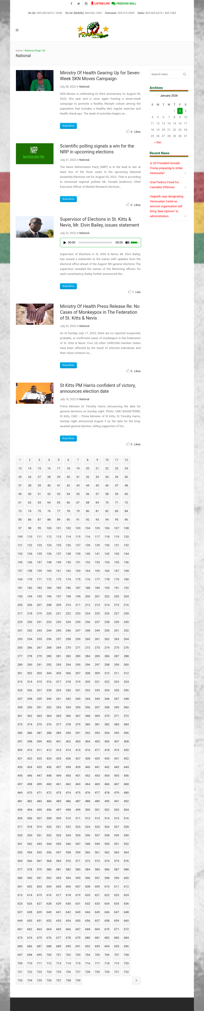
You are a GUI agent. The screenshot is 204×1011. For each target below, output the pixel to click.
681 (97, 937)
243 (39, 630)
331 (77, 690)
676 (49, 937)
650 (29, 920)
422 (29, 758)
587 (116, 869)
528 (126, 826)
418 (106, 750)
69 (97, 502)
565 (20, 861)
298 (106, 664)
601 (20, 886)
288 (126, 656)
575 (116, 861)
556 (49, 852)
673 (20, 937)
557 (58, 852)
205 (20, 605)
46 (107, 485)
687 (39, 946)
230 (29, 622)
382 (106, 724)
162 (68, 570)
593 (58, 878)
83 (116, 511)
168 (126, 570)
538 (106, 835)
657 (97, 920)
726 (68, 971)
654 (68, 920)
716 (87, 963)
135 (39, 553)
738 (68, 980)
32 (87, 477)
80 (87, 511)
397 (20, 741)
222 (68, 613)
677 (58, 937)
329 (58, 690)
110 (29, 536)
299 (116, 664)
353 (58, 707)
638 (29, 912)
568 (49, 861)
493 (20, 809)
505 (20, 818)
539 (116, 835)
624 (126, 895)
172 (49, 579)
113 (58, 536)
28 (49, 477)
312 (126, 673)
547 (77, 843)
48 (126, 485)
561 (97, 852)
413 (58, 750)
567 (39, 861)
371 (116, 715)
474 (68, 792)
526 (106, 826)
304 (49, 673)
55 (78, 494)
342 (68, 698)
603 (39, 886)
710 (29, 963)
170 (29, 579)
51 (39, 494)
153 (97, 562)
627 (39, 903)
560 (87, 852)
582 (68, 869)
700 (49, 954)
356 (87, 707)
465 (97, 784)
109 (20, 536)
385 (20, 733)
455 (116, 775)
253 (20, 639)
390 (68, 733)
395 (116, 733)
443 (116, 767)
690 (68, 946)
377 (58, 724)
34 (107, 477)
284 (87, 656)
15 (39, 468)
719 (116, 963)
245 (58, 630)
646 (106, 912)
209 (58, 605)
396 (126, 733)
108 (126, 528)
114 (68, 536)
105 (97, 528)
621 (97, 895)
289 (20, 664)
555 (39, 852)
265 (20, 647)
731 (116, 971)
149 (58, 562)
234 (68, 622)
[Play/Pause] (65, 242)
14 (29, 468)
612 (126, 886)
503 (116, 809)
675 (39, 937)
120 (126, 536)
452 (87, 775)
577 (20, 869)
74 (29, 511)
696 (126, 946)
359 (116, 707)
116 (87, 536)
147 (39, 562)
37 (20, 485)
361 (20, 715)
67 (78, 502)
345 (97, 698)
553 (20, 852)
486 (68, 801)
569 (58, 861)
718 (106, 963)
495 (39, 809)
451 (77, 775)
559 (77, 852)
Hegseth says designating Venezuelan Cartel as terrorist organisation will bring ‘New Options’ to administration (166, 206)
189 (97, 587)
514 (106, 818)
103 (77, 528)
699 (39, 954)
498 (68, 809)
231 (39, 622)
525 (97, 826)
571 (77, 861)
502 (106, 809)
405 (97, 741)
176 (87, 579)
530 (29, 835)
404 (87, 741)
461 (58, 784)
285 (97, 656)
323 (116, 681)
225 (97, 613)
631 (77, 903)
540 (126, 835)
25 (20, 477)
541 (20, 843)
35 (116, 477)
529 (20, 835)
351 (39, 707)
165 (97, 570)
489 (97, 801)
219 (39, 613)
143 (116, 553)
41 (58, 485)
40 (49, 485)
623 (116, 895)
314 (29, 681)
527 (116, 826)
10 (107, 459)
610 (106, 886)
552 (126, 843)
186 (68, 587)
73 (20, 511)
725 (58, 971)
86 (29, 519)
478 (106, 792)
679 (77, 937)
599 (116, 878)
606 (68, 886)
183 (39, 587)
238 (106, 622)
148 (49, 562)
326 (29, 690)
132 (126, 545)
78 (68, 511)
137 (58, 553)
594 (68, 878)
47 (116, 485)
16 (49, 468)
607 (77, 886)
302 (29, 673)
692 (87, 946)
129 (97, 545)
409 (20, 750)
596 (87, 878)
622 (106, 895)
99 (39, 528)
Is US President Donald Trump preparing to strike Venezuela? (166, 168)
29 (58, 477)
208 (49, 605)
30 (68, 477)
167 (116, 570)
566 (29, 861)
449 (58, 775)
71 (116, 502)
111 (39, 536)
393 (97, 733)
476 (87, 792)
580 (49, 869)
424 (49, 758)
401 (58, 741)
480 (126, 792)
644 (87, 912)
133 (20, 553)
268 (49, 647)
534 (68, 835)
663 (39, 929)
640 (49, 912)
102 (68, 528)
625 (20, 903)
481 (20, 801)
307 (77, 673)
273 (97, 647)
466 (106, 784)
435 (39, 767)
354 (68, 707)
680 (87, 937)
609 (97, 886)
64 (49, 502)
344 (87, 698)
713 (58, 963)
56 (87, 494)
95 (116, 519)
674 (29, 937)
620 (87, 895)
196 (49, 596)
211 (77, 605)
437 (58, 767)
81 (97, 511)
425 (58, 758)
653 (58, 920)
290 (29, 664)
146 (29, 562)
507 (39, 818)
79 (78, 511)
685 (20, 946)
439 (77, 767)
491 (116, 801)
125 (58, 545)
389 (58, 733)
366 (68, 715)
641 (58, 912)
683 (116, 937)
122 (29, 545)
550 (106, 843)
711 (39, 963)
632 (87, 903)
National (84, 86)
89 (58, 519)
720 (126, 963)
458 (29, 784)
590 (29, 878)
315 (39, 681)
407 (116, 741)
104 (87, 528)
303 (39, 673)
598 (106, 878)
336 (126, 690)
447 (39, 775)
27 (39, 477)
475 (77, 792)
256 (49, 639)
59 (116, 494)
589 (20, 878)
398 (29, 741)
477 (97, 792)
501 (97, 809)
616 (49, 895)
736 (49, 980)
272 (87, 647)
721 (20, 971)
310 (106, 673)
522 (68, 826)
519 (39, 826)
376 (49, 724)
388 (49, 733)
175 (77, 579)
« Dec (158, 142)
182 (29, 587)
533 (58, 835)
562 (106, 852)
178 (106, 579)
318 (68, 681)
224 (87, 613)
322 (106, 681)
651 (39, 920)
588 (126, 869)
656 (87, 920)
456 (126, 775)
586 (106, 869)
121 (20, 545)
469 (20, 792)
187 (77, 587)
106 (106, 528)
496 (49, 809)
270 (68, 647)
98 (29, 528)
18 (68, 468)
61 (20, 502)
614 (29, 895)
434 (29, 767)
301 (20, 673)
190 (106, 587)
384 (126, 724)
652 (49, 920)
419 (116, 750)
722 (29, 971)
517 (20, 826)
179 (116, 579)
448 (49, 775)
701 (58, 954)
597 (97, 878)
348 (126, 698)
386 (29, 733)
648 (126, 912)
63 (39, 502)
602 (29, 886)
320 (87, 681)
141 (97, 553)
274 (106, 647)
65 (58, 502)
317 (58, 681)
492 (126, 801)
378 (68, 724)
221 (58, 613)
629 (58, 903)
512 (87, 818)
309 (97, 673)
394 (106, 733)
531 (39, 835)
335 (116, 690)
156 (126, 562)
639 (39, 912)
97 (20, 528)
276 (126, 647)
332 (87, 690)
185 (58, 587)
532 (49, 835)
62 (29, 502)
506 (29, 818)
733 (20, 980)
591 (39, 878)
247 (77, 630)
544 (49, 843)
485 (58, 801)
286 (106, 656)
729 (97, 971)
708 (126, 954)
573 (97, 861)
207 (39, 605)
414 (68, 750)
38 (29, 485)
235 (77, 622)
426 (68, 758)
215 (116, 605)
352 (49, 707)
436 (49, 767)
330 (68, 690)
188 (87, 587)
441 (97, 767)
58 (107, 494)
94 (107, 519)
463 (77, 784)
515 (116, 818)
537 (97, 835)
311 (116, 673)
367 (77, 715)
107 (116, 528)
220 (49, 613)
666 (68, 929)
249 (97, 630)
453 (97, 775)
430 (106, 758)
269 (58, 647)
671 (116, 929)
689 (58, 946)
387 (39, 733)
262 (106, 639)
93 (97, 519)
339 (39, 698)
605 (58, 886)
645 (97, 912)
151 (77, 562)
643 (77, 912)
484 (49, 801)
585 (97, 869)
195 (39, 596)
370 (106, 715)
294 (68, 664)
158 (29, 570)
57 (97, 494)
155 (116, 562)
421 (20, 758)
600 (126, 878)
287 (116, 656)
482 (29, 801)
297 (97, 664)
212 (87, 605)
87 (39, 519)
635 (116, 903)
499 (77, 809)
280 (49, 656)
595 (77, 878)
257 (58, 639)
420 (126, 750)
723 (39, 971)
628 (49, 903)
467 (116, 784)
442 (106, 767)
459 (39, 784)
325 (20, 690)
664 (49, 929)
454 (106, 775)
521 (58, 826)
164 (87, 570)
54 (68, 494)
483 (39, 801)
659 (116, 920)
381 (97, 724)
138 (68, 553)
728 (87, 971)
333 (97, 690)
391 (77, 733)
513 (97, 818)
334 (106, 690)
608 (87, 886)
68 (87, 502)
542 (29, 843)
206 (29, 605)
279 (39, 656)
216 (126, 605)
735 (39, 980)
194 (29, 596)
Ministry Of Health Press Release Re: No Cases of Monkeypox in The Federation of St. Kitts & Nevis (100, 312)
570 (68, 861)
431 (116, 758)
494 (29, 809)
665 (58, 929)
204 (126, 596)
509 (58, 818)
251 (116, 630)
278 (29, 656)
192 (126, 587)
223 (77, 613)
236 (87, 622)
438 (68, 767)
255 (39, 639)
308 (87, 673)
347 (116, 698)
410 (29, 750)
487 (77, 801)
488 (87, 801)
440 (87, 767)
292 (49, 664)
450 (68, 775)
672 (126, 929)
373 (20, 724)
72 (126, 502)
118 (106, 536)
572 (87, 861)
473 (58, 792)
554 (29, 852)
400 (49, 741)
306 (68, 673)
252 (126, 630)
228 (126, 613)
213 (97, 605)
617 (58, 895)
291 (39, 664)
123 (39, 545)
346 (106, 698)
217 (20, 613)
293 (58, 664)
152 (87, 562)
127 (77, 545)
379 (77, 724)
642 (68, 912)
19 (78, 468)
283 (77, 656)
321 (97, 681)
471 (39, 792)
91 (78, 519)
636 (126, 903)
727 (77, 971)
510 (68, 818)
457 (20, 784)
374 (29, 724)
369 (97, 715)
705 (97, 954)
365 (58, 715)
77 (58, 511)
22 (107, 468)
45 (97, 485)
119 (116, 536)
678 (68, 937)
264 (126, 639)
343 (77, 698)
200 (87, 596)
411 (39, 750)
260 (87, 639)
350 (29, 707)
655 (77, 920)
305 (58, 673)
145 (20, 562)
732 (126, 971)
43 (78, 485)
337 (20, 698)
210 (68, 605)
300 (126, 664)
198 (68, 596)
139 (77, 553)
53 (58, 494)
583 (77, 869)
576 (126, 861)
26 (29, 477)
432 (126, 758)
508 (49, 818)
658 (106, 920)
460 (49, 784)
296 (87, 664)
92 (87, 519)
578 (29, 869)
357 (97, 707)
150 (68, 562)
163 (77, 570)
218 (29, 613)
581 (58, 869)
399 (39, 741)
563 (116, 852)
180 (126, 579)
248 (87, 630)
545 (58, 843)
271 (77, 647)
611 (116, 886)
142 (106, 553)
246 (68, 630)
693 (97, 946)
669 (97, 929)
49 (20, 494)
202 (106, 596)
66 (68, 502)
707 (116, 954)
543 (39, 843)
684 (126, 937)
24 (126, 468)
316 (49, 681)
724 (49, 971)
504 (126, 809)
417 (97, 750)
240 (126, 622)
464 (87, 784)
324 (126, 681)
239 (116, 622)
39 (39, 485)
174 (68, 579)
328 (49, 690)
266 (29, 647)
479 (116, 792)
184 (49, 587)
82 (107, 511)
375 (39, 724)
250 (106, 630)
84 (126, 511)
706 (106, 954)
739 (77, 980)
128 (87, 545)
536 (87, 835)
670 (106, 929)
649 (20, 920)
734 (29, 980)
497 (58, 809)
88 (49, 519)
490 (106, 801)
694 (106, 946)
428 (87, 758)
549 (97, 843)
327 (39, 690)
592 (49, 878)
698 (29, 954)
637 (20, 912)
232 (49, 622)
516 (126, 818)
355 (77, 707)
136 (49, 553)
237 (97, 622)
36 (126, 477)
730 (106, 971)
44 (87, 485)
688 (49, 946)
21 (97, 468)
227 (116, 613)
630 (68, 903)
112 (49, 536)
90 (68, 519)
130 (106, 545)
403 (77, 741)
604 (49, 886)
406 (106, 741)
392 (87, 733)
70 (107, 502)
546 (68, 843)
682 (106, 937)
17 (58, 468)
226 (106, 613)
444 (126, 767)
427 (77, 758)
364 (49, 715)
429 (97, 758)
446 (29, 775)
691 (77, 946)
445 (20, 775)
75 (39, 511)
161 (58, 570)
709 (20, 963)
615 (39, 895)
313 (20, 681)
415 (77, 750)
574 (106, 861)
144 (126, 553)
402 (68, 741)
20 (87, 468)
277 (20, 656)
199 (77, 596)
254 (29, 639)
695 (116, 946)
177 (97, 579)
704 (87, 954)
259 (77, 639)
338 (29, 698)
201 (97, 596)
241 (20, 630)
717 (97, 963)
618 (68, 895)
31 (78, 477)
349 (20, 707)
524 (87, 826)
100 (49, 528)
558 (68, 852)
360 (126, 707)
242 (29, 630)
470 (29, 792)
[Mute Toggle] (127, 242)
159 (39, 570)
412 (49, 750)
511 (77, 818)
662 (29, 929)
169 (20, 579)
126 (68, 545)
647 (116, 912)
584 (87, 869)
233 (58, 622)
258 (68, 639)
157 (20, 570)
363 (39, 715)
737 (58, 980)
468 (126, 784)
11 (116, 459)
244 (49, 630)
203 (116, 596)
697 (20, 954)
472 (49, 792)
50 (29, 494)
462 (68, 784)
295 (77, 664)
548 (87, 843)
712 (49, 963)
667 (77, 929)
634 (106, 903)
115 (77, 536)
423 (39, 758)
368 (87, 715)
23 (116, 468)
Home (19, 50)
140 (87, 553)
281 (58, 656)
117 (97, 536)
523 (77, 826)
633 (97, 903)
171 (39, 579)
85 (20, 519)
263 (116, 639)
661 (20, 929)
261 (97, 639)
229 (20, 622)
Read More (68, 125)
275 (116, 647)
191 (116, 587)
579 (39, 869)
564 (126, 852)
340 (49, 698)
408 (126, 741)
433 (20, 767)
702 (68, 954)
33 (97, 477)
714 (68, 963)
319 (77, 681)
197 (58, 596)
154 (106, 562)
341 (58, 698)
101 (58, 528)
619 (77, 895)
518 (29, 826)
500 (87, 809)
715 (77, 963)
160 (49, 570)
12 (126, 459)
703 (77, 954)
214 (106, 605)
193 (20, 596)
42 (68, 485)
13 (20, 468)
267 (39, 647)
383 (116, 724)
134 (29, 553)
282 (68, 656)
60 (126, 494)
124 (49, 545)
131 (116, 545)
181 (20, 587)
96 (126, 519)
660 (126, 920)
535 (77, 835)
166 (106, 570)
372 (126, 715)
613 (20, 895)
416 (87, 750)
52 (49, 494)
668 (87, 929)
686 (29, 946)
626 (29, 903)
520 (49, 826)
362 (29, 715)
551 (116, 843)
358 (106, 707)
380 (87, 724)
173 (58, 579)
